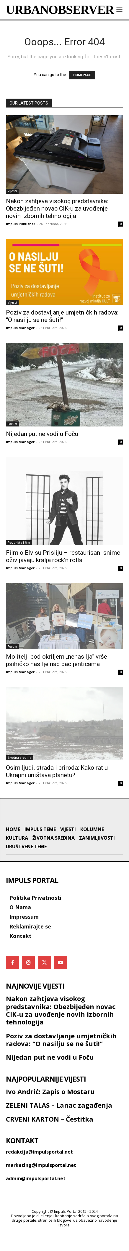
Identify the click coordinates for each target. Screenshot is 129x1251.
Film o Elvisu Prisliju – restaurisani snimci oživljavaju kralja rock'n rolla (64, 556)
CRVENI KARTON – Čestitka (49, 1136)
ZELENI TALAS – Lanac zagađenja (59, 1122)
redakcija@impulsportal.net (39, 1169)
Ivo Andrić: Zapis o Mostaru (50, 1108)
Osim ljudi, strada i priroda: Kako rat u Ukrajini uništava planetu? (57, 771)
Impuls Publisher (20, 224)
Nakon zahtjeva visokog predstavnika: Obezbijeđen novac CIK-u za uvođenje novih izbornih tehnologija (57, 208)
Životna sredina (19, 758)
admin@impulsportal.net (36, 1196)
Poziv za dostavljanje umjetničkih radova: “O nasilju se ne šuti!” (62, 316)
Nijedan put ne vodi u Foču (42, 433)
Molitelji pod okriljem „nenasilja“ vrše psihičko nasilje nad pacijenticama (56, 660)
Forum (12, 424)
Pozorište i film (19, 543)
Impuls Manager (20, 327)
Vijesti (12, 191)
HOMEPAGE (82, 75)
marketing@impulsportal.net (41, 1182)
